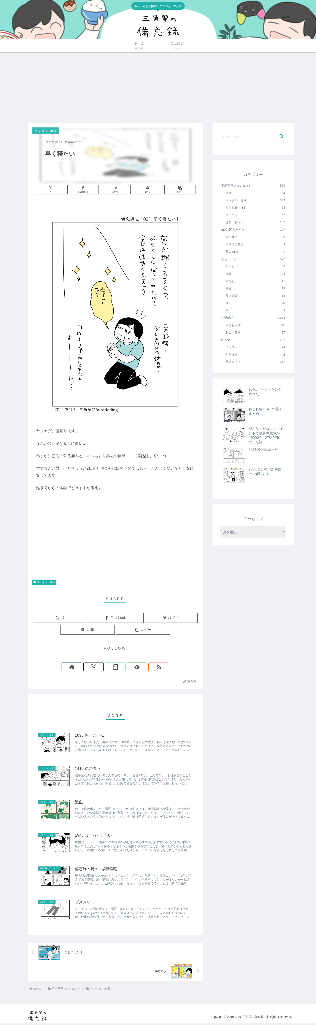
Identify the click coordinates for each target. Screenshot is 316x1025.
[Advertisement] (158, 87)
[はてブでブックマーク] (115, 189)
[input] (253, 136)
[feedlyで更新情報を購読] (125, 667)
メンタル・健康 (44, 582)
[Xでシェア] (59, 189)
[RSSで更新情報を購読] (135, 667)
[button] (171, 189)
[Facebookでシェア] (87, 189)
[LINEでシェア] (143, 189)
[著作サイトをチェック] (95, 667)
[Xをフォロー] (105, 667)
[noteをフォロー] (115, 667)
